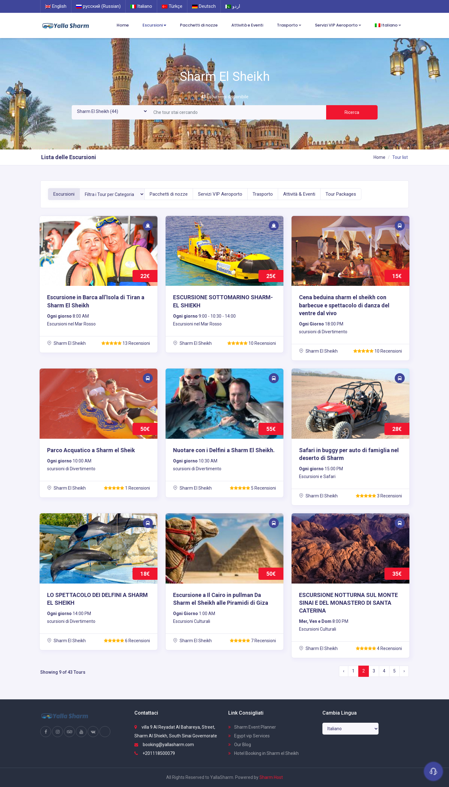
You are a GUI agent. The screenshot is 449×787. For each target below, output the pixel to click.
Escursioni (154, 25)
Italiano (141, 6)
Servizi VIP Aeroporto (338, 25)
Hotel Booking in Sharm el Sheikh (263, 753)
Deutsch (204, 6)
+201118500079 (154, 753)
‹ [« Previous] (343, 670)
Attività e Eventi (247, 25)
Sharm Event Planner (252, 727)
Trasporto (289, 25)
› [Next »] (404, 670)
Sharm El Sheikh (66, 343)
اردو (232, 6)
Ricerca (352, 112)
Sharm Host (271, 777)
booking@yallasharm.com (164, 744)
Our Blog (239, 744)
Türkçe (172, 6)
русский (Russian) (98, 6)
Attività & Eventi (299, 194)
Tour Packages (341, 194)
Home (123, 25)
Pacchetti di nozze (199, 25)
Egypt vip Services (249, 735)
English (55, 6)
